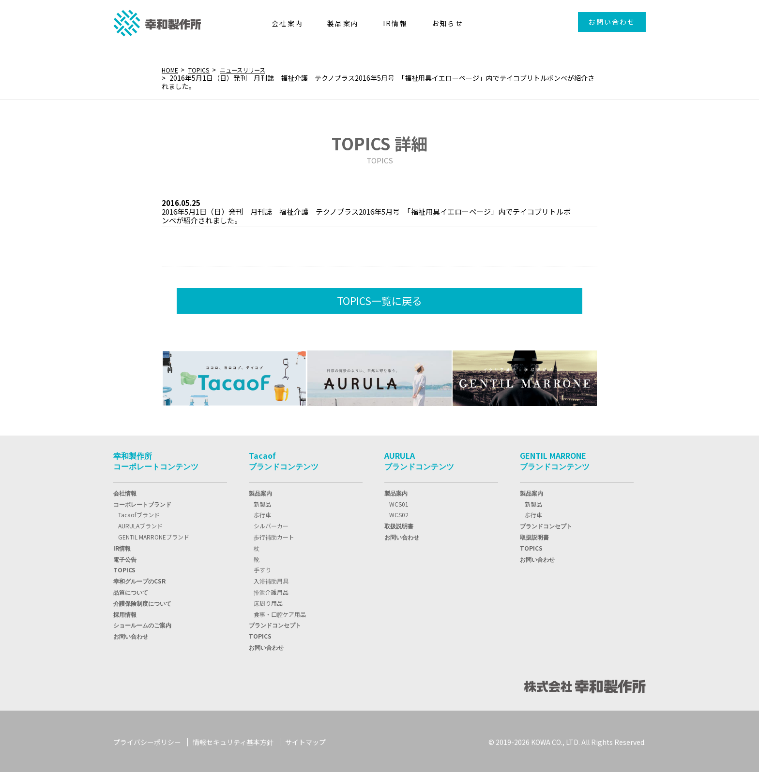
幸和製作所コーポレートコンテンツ (155, 459)
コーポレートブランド (142, 502)
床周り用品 (268, 601)
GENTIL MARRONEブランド (153, 535)
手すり (262, 568)
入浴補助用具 (271, 579)
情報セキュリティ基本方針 (233, 740)
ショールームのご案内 (142, 623)
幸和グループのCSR (139, 579)
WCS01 (399, 502)
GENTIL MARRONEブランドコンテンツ (555, 459)
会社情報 (125, 491)
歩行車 (262, 513)
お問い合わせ (611, 22)
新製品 (262, 502)
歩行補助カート (274, 535)
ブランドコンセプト (275, 623)
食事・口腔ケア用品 (280, 612)
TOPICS (203, 69)
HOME (171, 69)
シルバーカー (271, 524)
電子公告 (125, 557)
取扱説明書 (398, 524)
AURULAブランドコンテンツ (419, 459)
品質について (130, 590)
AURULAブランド (140, 524)
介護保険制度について (142, 601)
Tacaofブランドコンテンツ (284, 459)
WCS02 (399, 513)
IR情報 (122, 546)
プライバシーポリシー (147, 740)
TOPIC (124, 568)
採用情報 (125, 612)
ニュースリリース (252, 69)
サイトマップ (305, 740)
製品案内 (260, 491)
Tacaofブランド (139, 513)
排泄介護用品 (271, 590)
